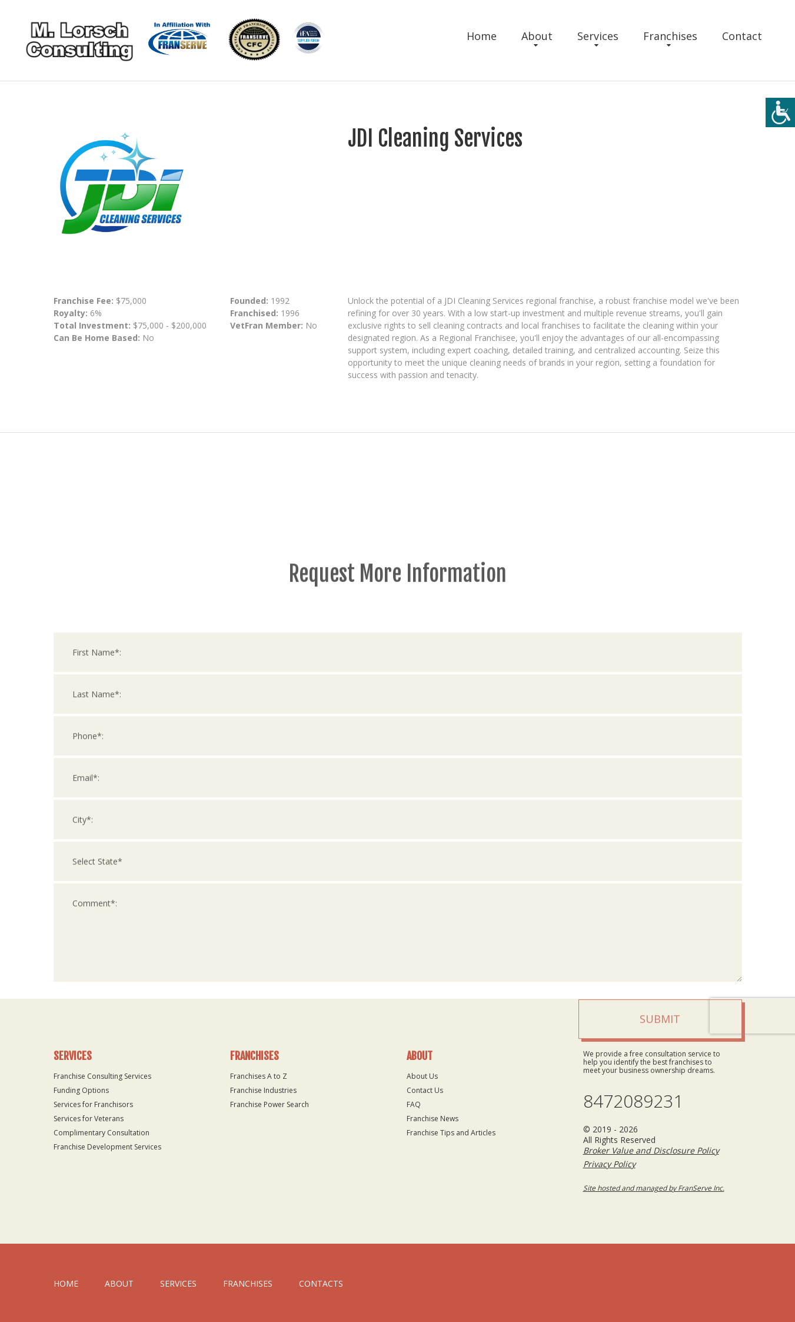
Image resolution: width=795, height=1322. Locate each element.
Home (482, 36)
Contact (742, 36)
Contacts (321, 1283)
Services (597, 36)
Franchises (670, 36)
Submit (660, 1234)
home (66, 1283)
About (537, 36)
